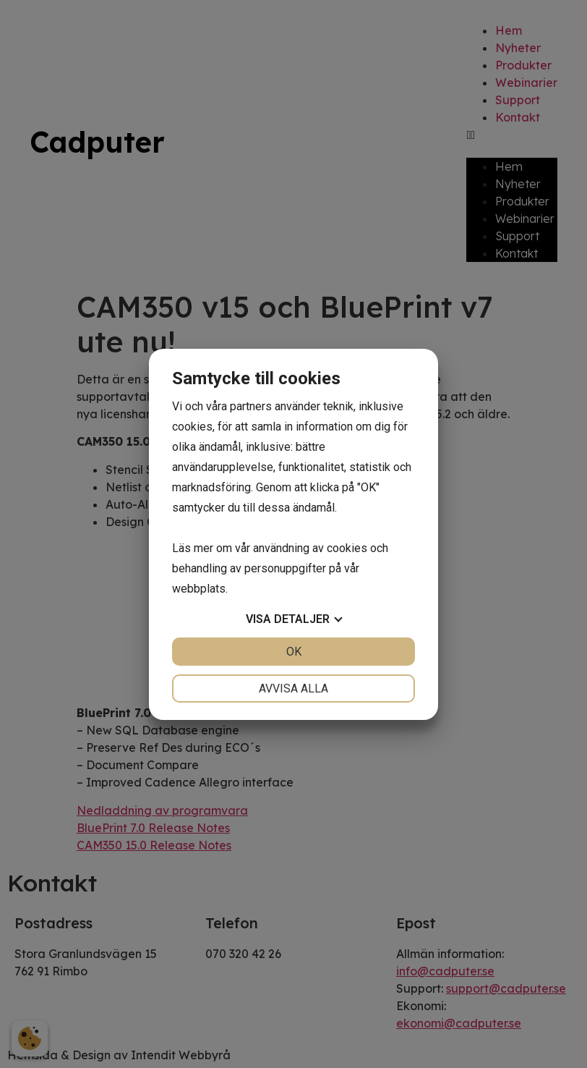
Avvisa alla (293, 688)
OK (293, 651)
